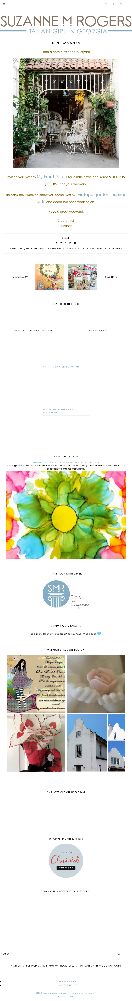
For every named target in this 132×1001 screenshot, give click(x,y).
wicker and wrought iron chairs (103, 248)
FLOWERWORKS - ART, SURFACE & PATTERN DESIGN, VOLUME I (66, 462)
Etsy (21, 248)
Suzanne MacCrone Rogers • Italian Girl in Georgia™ (69, 993)
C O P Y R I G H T (67, 985)
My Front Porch (35, 248)
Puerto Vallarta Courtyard (64, 248)
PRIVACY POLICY (67, 981)
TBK (71, 996)
